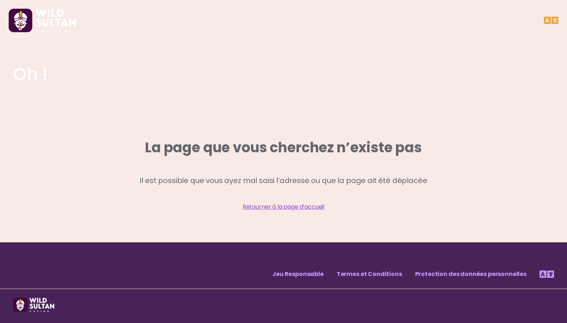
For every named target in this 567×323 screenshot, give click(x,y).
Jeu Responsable (298, 274)
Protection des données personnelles (470, 274)
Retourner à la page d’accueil (283, 207)
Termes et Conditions (369, 274)
